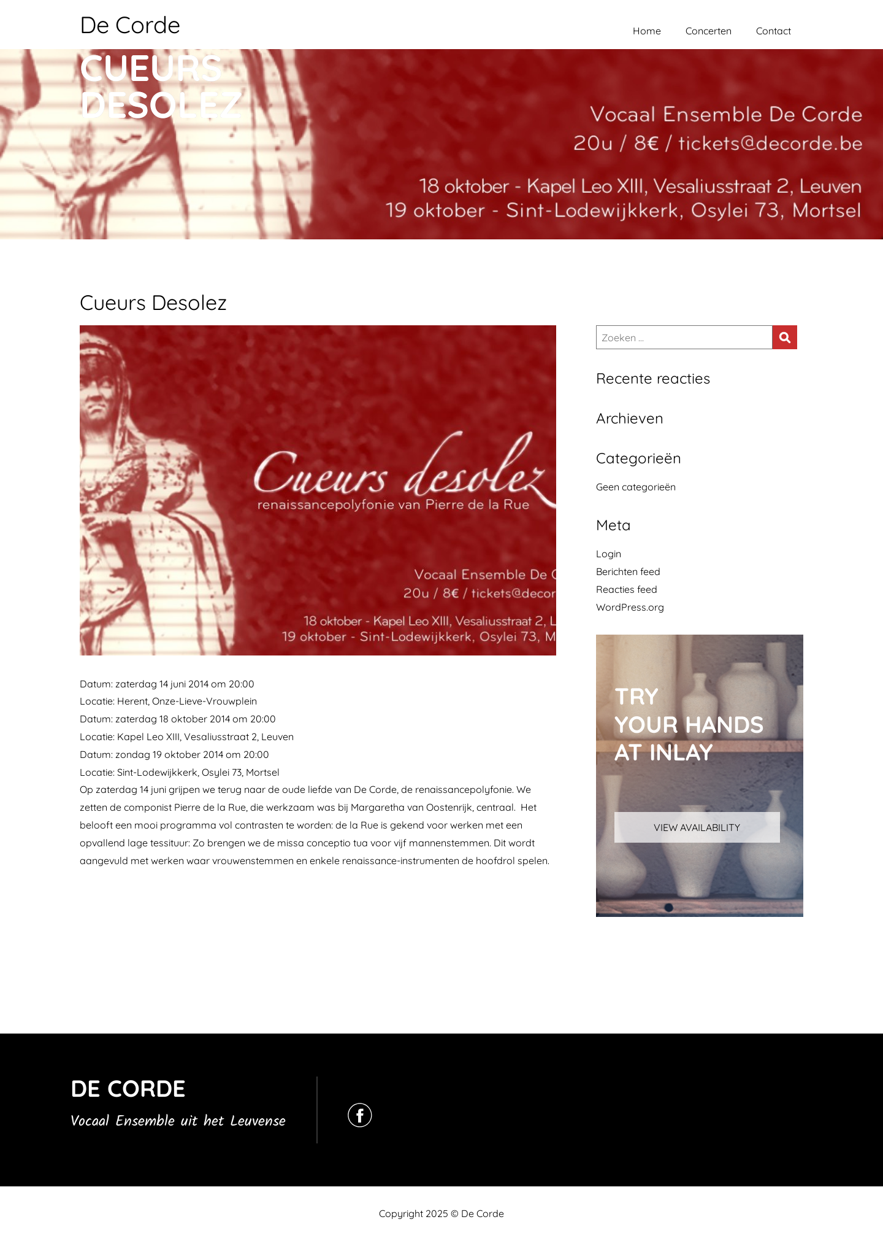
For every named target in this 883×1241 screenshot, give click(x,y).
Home (647, 31)
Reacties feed (626, 589)
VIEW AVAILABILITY (697, 827)
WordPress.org (630, 607)
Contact (773, 31)
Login (608, 553)
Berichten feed (628, 571)
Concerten (709, 31)
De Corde (130, 24)
